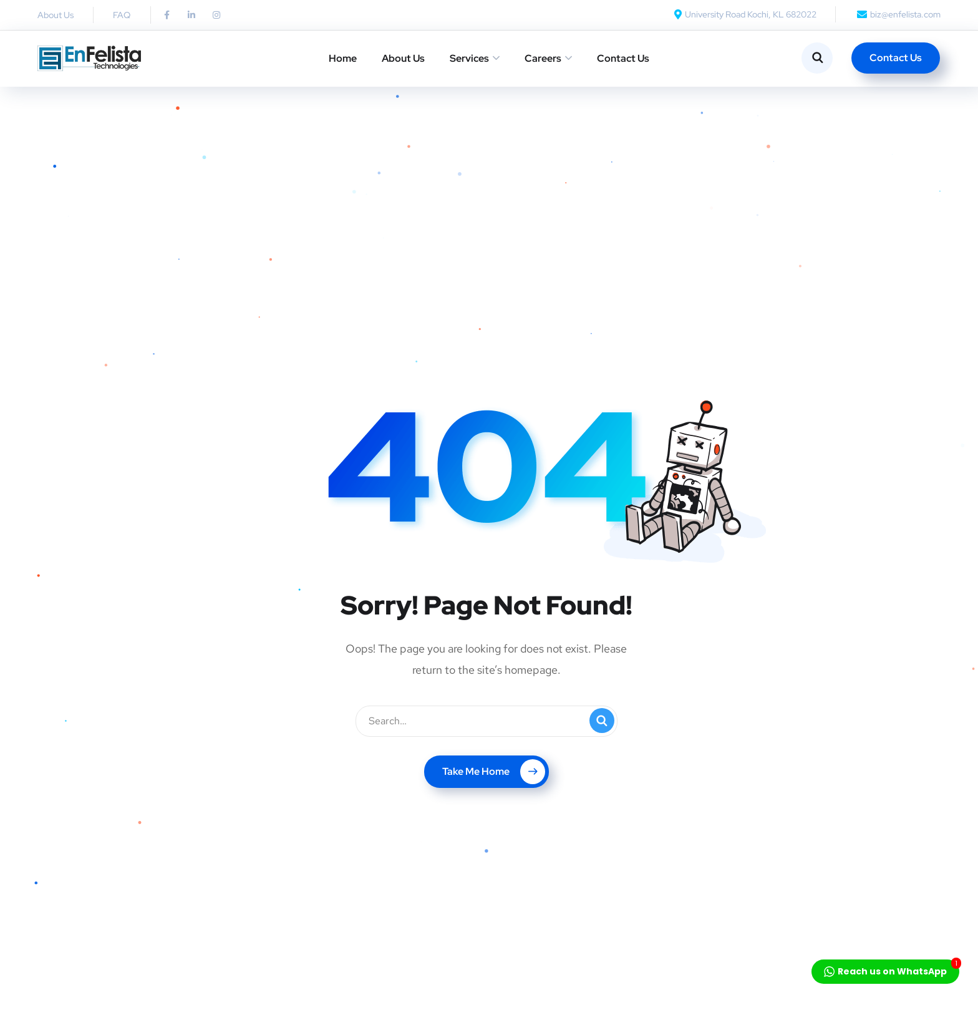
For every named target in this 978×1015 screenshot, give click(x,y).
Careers (543, 58)
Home (343, 58)
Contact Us (623, 58)
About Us (403, 58)
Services (469, 58)
